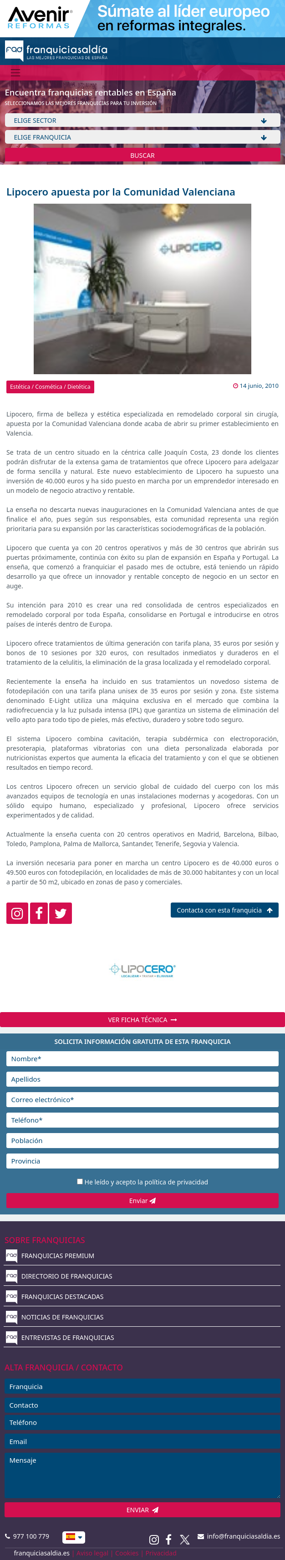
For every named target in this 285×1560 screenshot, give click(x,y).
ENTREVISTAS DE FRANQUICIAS (60, 1337)
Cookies (126, 1553)
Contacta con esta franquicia (224, 910)
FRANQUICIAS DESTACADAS (55, 1296)
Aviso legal (92, 1553)
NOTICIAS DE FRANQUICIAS (55, 1317)
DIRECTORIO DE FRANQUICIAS (59, 1276)
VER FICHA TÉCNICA (142, 1019)
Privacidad (161, 1553)
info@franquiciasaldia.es (239, 1536)
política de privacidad (176, 1182)
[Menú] (15, 72)
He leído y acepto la (147, 1182)
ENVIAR (143, 1509)
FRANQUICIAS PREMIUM (50, 1255)
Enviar (142, 1200)
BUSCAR (142, 155)
